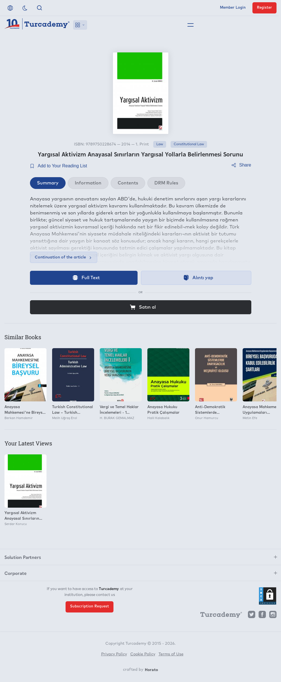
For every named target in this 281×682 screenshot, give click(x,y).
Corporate (15, 573)
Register (264, 8)
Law (159, 144)
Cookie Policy (142, 654)
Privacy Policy (114, 654)
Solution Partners (22, 557)
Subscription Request (89, 606)
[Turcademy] (218, 615)
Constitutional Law (189, 144)
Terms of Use (171, 654)
